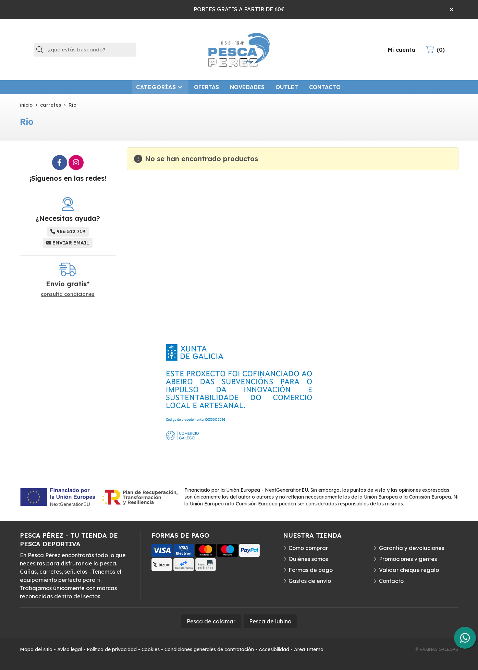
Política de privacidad (112, 649)
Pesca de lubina (270, 621)
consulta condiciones (68, 294)
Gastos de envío (310, 580)
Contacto (391, 580)
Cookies (151, 649)
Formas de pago (311, 569)
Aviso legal (69, 649)
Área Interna (308, 649)
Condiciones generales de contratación (209, 649)
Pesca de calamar (211, 621)
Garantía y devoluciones (411, 548)
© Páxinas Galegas (437, 649)
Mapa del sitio (36, 649)
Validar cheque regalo (409, 569)
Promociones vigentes (408, 558)
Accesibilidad (274, 649)
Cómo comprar (308, 548)
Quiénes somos (308, 558)
